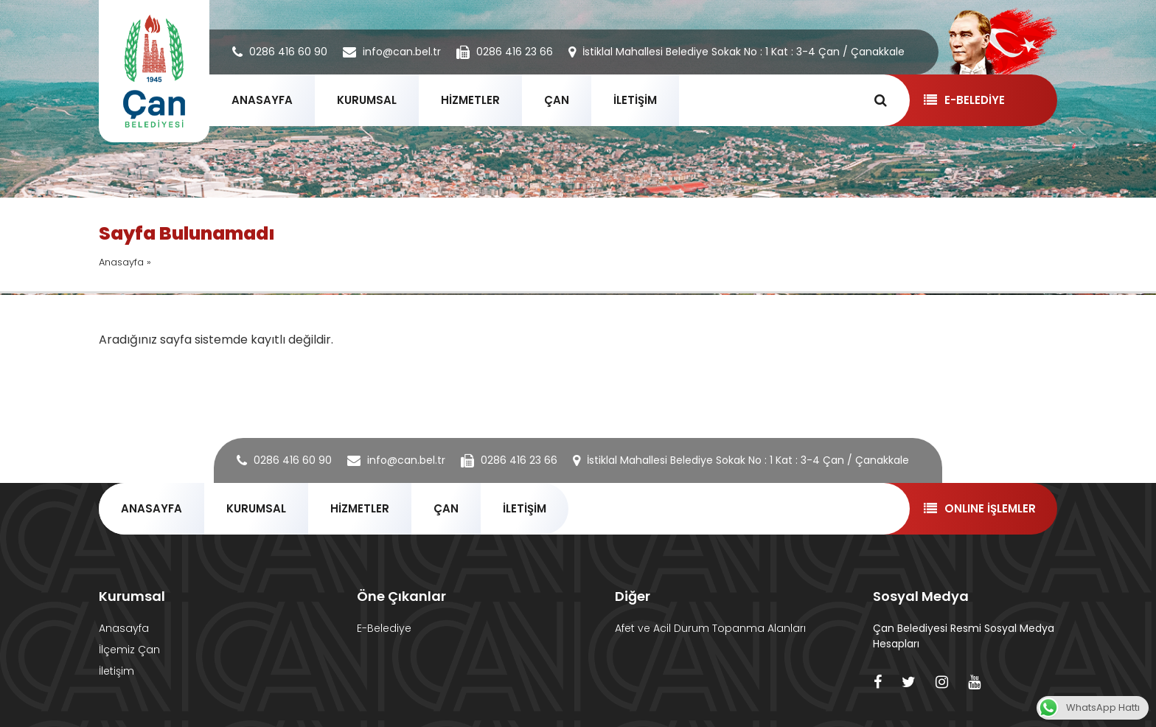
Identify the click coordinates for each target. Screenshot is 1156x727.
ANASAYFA (262, 100)
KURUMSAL (367, 100)
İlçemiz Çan (129, 649)
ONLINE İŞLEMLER (979, 508)
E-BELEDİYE (964, 100)
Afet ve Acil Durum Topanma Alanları (710, 628)
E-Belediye (384, 628)
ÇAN (556, 100)
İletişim (116, 671)
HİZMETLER (470, 100)
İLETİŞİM (635, 100)
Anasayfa (121, 262)
